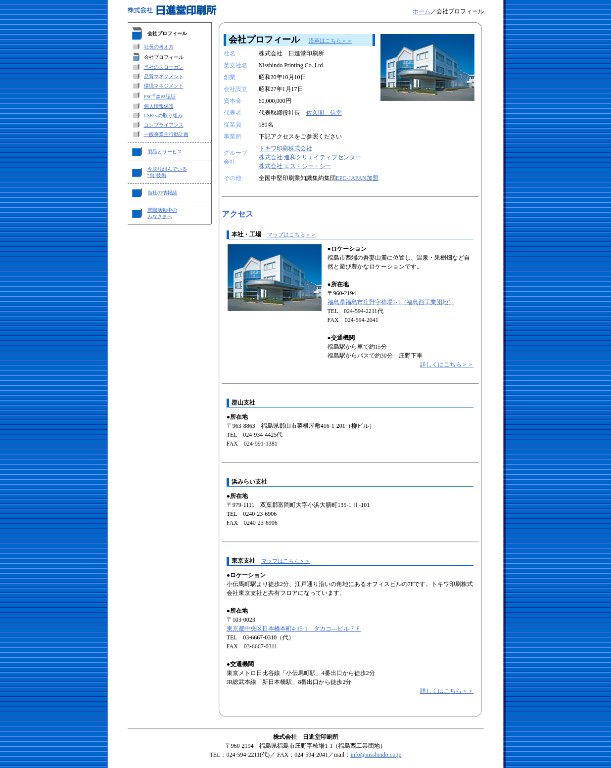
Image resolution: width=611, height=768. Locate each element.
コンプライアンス (164, 125)
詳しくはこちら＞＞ (446, 364)
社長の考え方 (159, 46)
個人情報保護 (159, 106)
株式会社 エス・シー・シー (295, 166)
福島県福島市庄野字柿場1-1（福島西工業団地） (391, 302)
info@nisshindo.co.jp (375, 754)
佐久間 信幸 (324, 112)
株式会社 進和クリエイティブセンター (310, 157)
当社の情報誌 (162, 192)
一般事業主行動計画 (166, 134)
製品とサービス (164, 151)
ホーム (421, 11)
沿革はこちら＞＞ (330, 41)
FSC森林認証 (160, 96)
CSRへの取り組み (163, 115)
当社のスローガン (164, 67)
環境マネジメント (164, 86)
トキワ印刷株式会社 (285, 148)
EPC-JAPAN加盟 (357, 178)
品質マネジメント (164, 76)
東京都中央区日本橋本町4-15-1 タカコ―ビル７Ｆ (294, 628)
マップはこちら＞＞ (291, 234)
